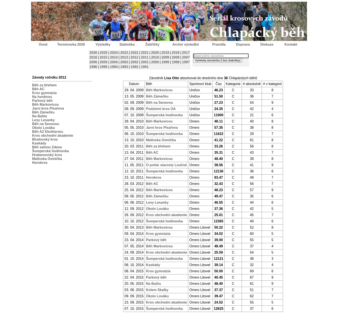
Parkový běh (42, 100)
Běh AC (38, 89)
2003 (124, 62)
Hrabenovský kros (47, 155)
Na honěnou (42, 97)
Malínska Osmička (47, 159)
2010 (155, 57)
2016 (93, 57)
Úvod (43, 44)
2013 (124, 57)
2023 (124, 52)
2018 (176, 52)
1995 (104, 67)
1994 (114, 67)
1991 (145, 67)
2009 (165, 57)
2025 (104, 52)
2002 (134, 62)
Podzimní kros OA (161, 109)
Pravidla (218, 44)
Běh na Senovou (45, 124)
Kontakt (291, 44)
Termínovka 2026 (71, 44)
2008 (176, 57)
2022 (134, 52)
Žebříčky (152, 44)
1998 (176, 62)
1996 (93, 67)
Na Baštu (39, 116)
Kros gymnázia (44, 93)
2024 (114, 52)
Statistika (127, 44)
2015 (104, 57)
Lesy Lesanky (43, 120)
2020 (155, 52)
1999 (165, 62)
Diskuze (266, 44)
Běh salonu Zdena (47, 147)
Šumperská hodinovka (50, 151)
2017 (186, 52)
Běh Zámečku (43, 112)
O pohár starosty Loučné (166, 165)
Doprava (243, 44)
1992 (134, 67)
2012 (134, 57)
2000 (155, 62)
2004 (114, 62)
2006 (93, 62)
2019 (165, 52)
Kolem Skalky (157, 290)
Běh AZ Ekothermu (47, 131)
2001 (145, 62)
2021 (145, 52)
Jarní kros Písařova (48, 108)
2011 (145, 57)
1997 (186, 62)
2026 (93, 52)
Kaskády (39, 143)
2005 (104, 62)
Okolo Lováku (43, 128)
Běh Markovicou (45, 104)
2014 (114, 57)
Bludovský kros (45, 139)
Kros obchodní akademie (52, 135)
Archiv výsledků (185, 44)
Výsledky (102, 44)
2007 (186, 57)
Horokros (39, 162)
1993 (124, 67)
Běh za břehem (44, 85)
